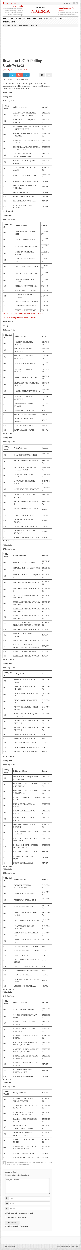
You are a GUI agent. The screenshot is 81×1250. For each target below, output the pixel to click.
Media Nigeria (8, 70)
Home (11, 18)
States (42, 18)
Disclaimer (6, 25)
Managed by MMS (69, 1246)
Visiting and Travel (30, 18)
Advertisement (23, 25)
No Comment (27, 70)
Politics (18, 18)
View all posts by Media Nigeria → (18, 1164)
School (49, 18)
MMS (77, 1246)
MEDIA (40, 7)
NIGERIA (40, 11)
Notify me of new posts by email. (17, 1217)
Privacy (14, 25)
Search (67, 3)
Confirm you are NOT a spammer (16, 1226)
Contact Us (33, 25)
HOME (5, 18)
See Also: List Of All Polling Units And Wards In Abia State (24, 313)
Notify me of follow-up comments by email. (20, 1213)
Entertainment (9, 22)
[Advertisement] (40, 43)
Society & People (60, 18)
